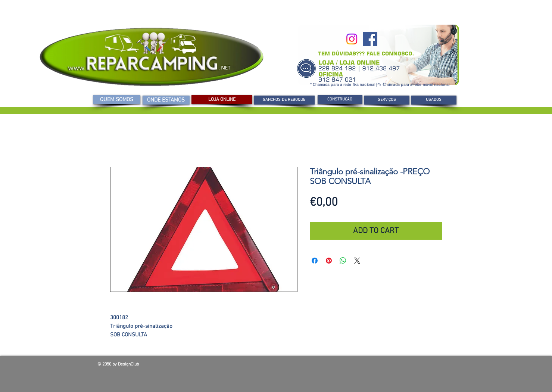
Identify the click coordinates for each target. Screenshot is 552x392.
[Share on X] (357, 260)
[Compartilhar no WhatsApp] (343, 260)
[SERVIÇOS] (386, 100)
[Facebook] (370, 39)
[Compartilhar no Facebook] (314, 260)
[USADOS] (433, 100)
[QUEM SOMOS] (116, 99)
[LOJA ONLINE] (221, 99)
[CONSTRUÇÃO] (340, 99)
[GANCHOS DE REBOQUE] (284, 100)
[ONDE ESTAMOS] (166, 100)
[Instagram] (351, 39)
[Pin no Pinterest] (328, 260)
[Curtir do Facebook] (401, 366)
